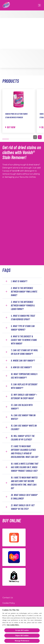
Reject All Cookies (22, 635)
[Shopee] (14, 537)
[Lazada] (14, 557)
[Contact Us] (7, 597)
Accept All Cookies (22, 630)
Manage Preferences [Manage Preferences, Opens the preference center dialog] (22, 641)
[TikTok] (14, 577)
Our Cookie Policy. (13, 625)
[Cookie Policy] (8, 603)
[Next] (40, 137)
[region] (22, 625)
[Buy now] (10, 127)
